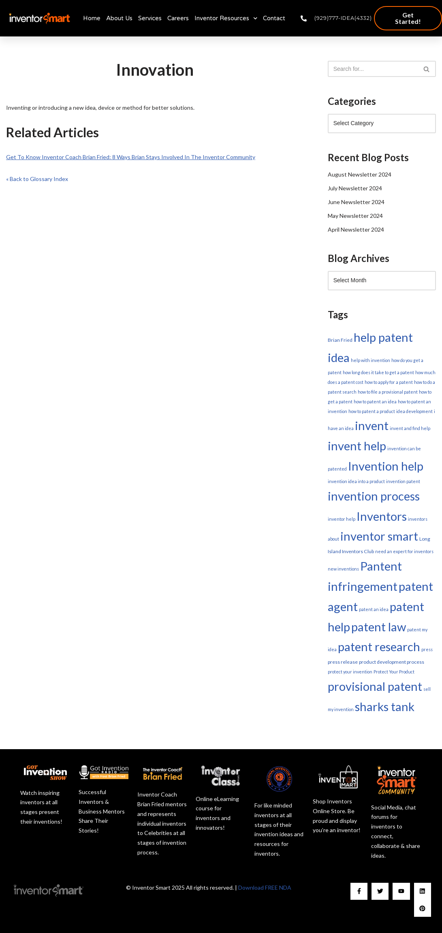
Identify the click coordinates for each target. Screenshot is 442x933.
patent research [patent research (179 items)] (379, 646)
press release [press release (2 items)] (343, 662)
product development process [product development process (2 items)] (391, 662)
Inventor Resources (226, 18)
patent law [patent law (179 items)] (378, 627)
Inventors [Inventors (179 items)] (382, 516)
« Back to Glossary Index (37, 178)
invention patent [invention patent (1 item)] (403, 481)
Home (91, 18)
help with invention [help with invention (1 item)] (370, 360)
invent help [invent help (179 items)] (357, 446)
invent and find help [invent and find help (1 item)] (410, 428)
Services (150, 18)
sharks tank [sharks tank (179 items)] (384, 706)
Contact (274, 18)
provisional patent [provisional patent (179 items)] (375, 686)
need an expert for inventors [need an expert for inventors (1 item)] (404, 551)
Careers (178, 18)
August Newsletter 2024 (359, 174)
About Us (119, 18)
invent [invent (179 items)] (372, 425)
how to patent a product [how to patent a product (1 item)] (371, 411)
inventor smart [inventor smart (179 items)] (379, 536)
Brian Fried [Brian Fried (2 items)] (340, 340)
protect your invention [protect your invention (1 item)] (350, 671)
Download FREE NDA (264, 887)
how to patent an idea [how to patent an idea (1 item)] (375, 401)
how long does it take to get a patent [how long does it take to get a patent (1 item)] (378, 372)
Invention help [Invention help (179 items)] (385, 466)
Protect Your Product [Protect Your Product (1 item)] (394, 671)
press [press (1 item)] (427, 649)
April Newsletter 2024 (356, 229)
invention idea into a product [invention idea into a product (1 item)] (356, 481)
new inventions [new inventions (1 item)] (343, 568)
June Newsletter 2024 (356, 201)
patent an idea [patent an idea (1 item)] (374, 609)
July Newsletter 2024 (355, 188)
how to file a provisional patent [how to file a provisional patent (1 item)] (388, 391)
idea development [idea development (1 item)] (414, 411)
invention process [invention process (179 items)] (374, 496)
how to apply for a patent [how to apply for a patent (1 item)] (389, 382)
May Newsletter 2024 (355, 215)
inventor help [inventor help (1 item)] (341, 519)
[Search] (373, 69)
